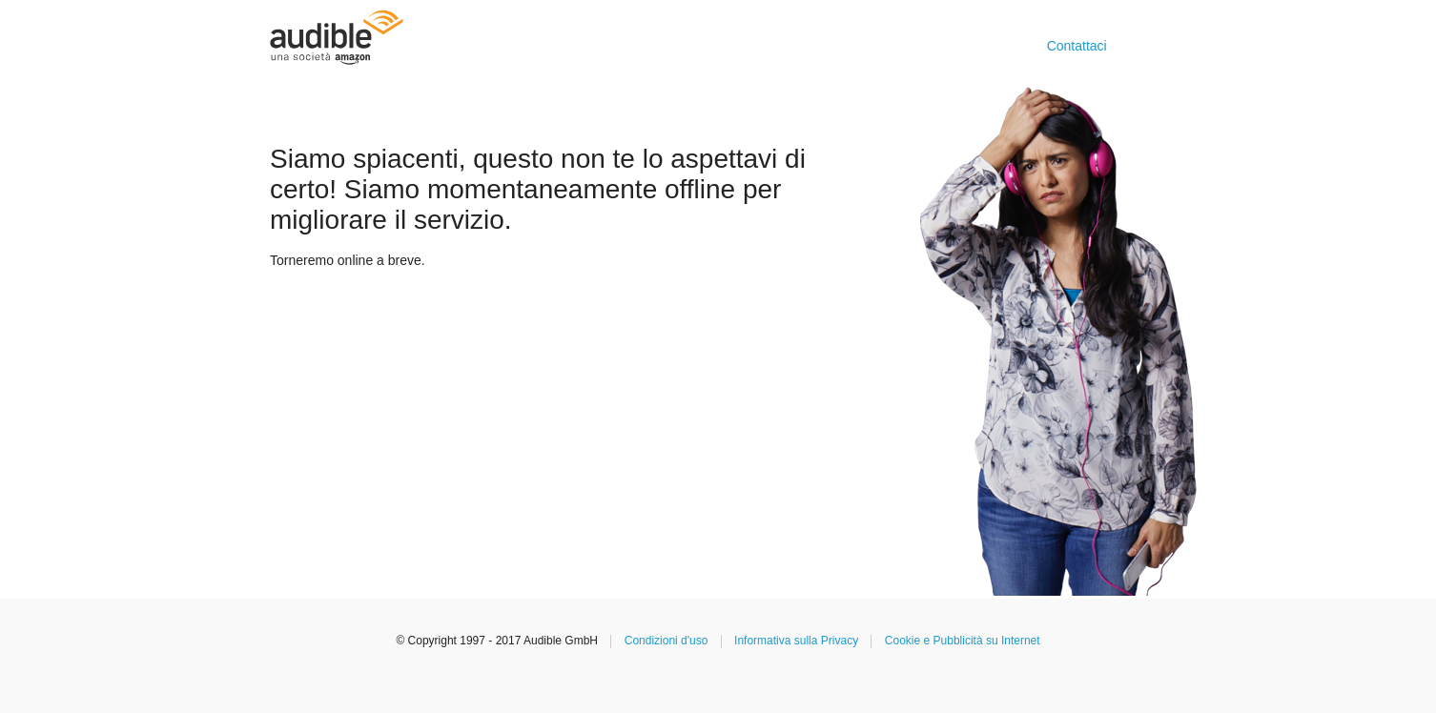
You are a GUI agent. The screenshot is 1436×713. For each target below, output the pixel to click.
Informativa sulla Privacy (796, 640)
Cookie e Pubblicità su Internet (962, 640)
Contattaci (1077, 45)
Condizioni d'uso (666, 640)
